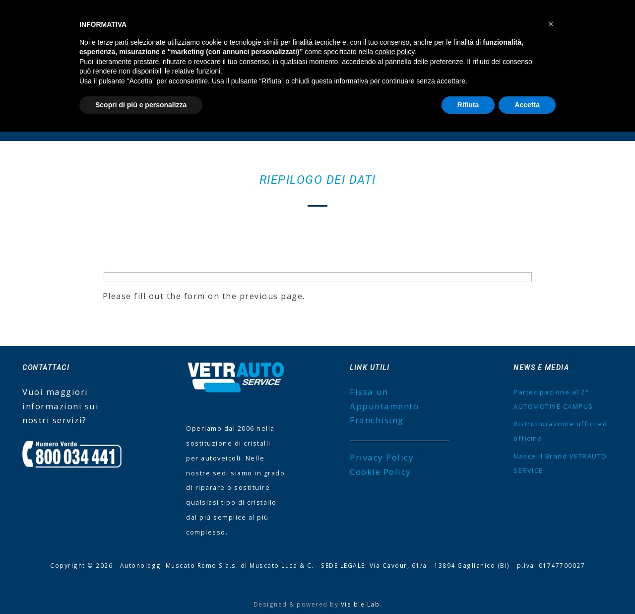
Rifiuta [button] (468, 105)
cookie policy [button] (394, 52)
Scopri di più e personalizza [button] (141, 105)
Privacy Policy (382, 457)
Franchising (377, 420)
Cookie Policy (380, 471)
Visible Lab (360, 604)
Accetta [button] (527, 105)
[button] (551, 24)
